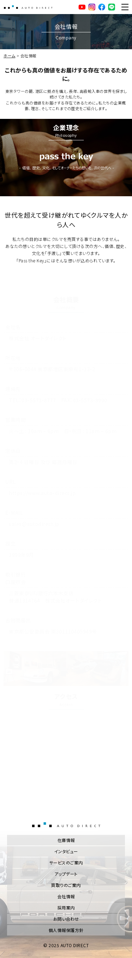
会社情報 (66, 896)
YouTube (82, 7)
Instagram (91, 7)
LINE (111, 7)
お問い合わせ (66, 919)
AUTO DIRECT (28, 7)
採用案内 (66, 908)
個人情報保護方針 (66, 930)
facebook (101, 7)
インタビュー (66, 851)
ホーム (9, 55)
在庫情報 (66, 840)
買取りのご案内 (66, 885)
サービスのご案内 (66, 863)
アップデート (66, 874)
